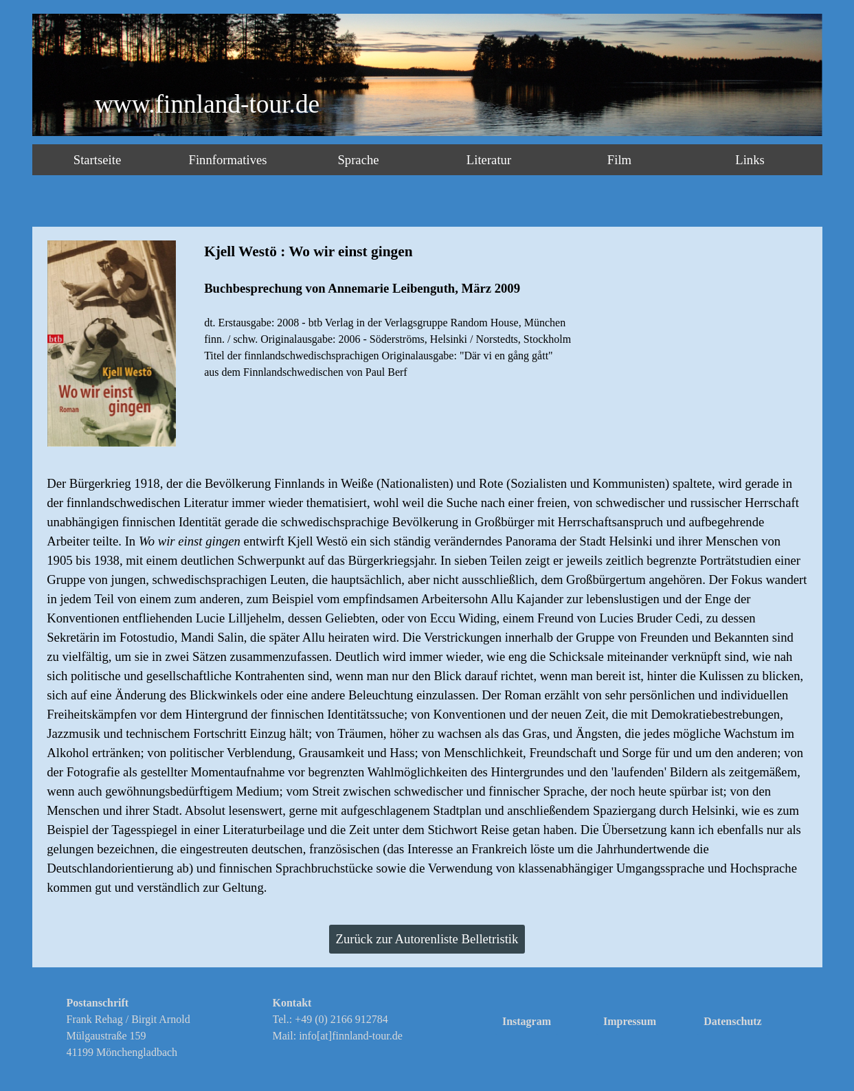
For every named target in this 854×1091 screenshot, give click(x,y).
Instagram (526, 1021)
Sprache (358, 160)
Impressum (629, 1021)
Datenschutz (732, 1021)
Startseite (97, 160)
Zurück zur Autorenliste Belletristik (427, 939)
